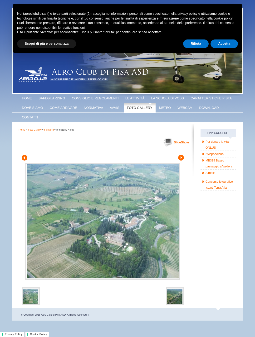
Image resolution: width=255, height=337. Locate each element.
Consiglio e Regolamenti (95, 98)
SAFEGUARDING (52, 98)
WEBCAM (184, 108)
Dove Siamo (32, 108)
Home (27, 98)
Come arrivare (63, 108)
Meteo (165, 108)
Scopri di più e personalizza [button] (47, 43)
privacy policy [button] (187, 13)
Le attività (135, 98)
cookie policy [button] (223, 18)
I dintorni (49, 129)
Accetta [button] (224, 43)
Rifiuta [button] (196, 43)
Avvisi (115, 108)
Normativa (93, 108)
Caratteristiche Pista (211, 98)
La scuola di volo (167, 98)
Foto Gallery (139, 108)
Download (209, 108)
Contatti (30, 117)
